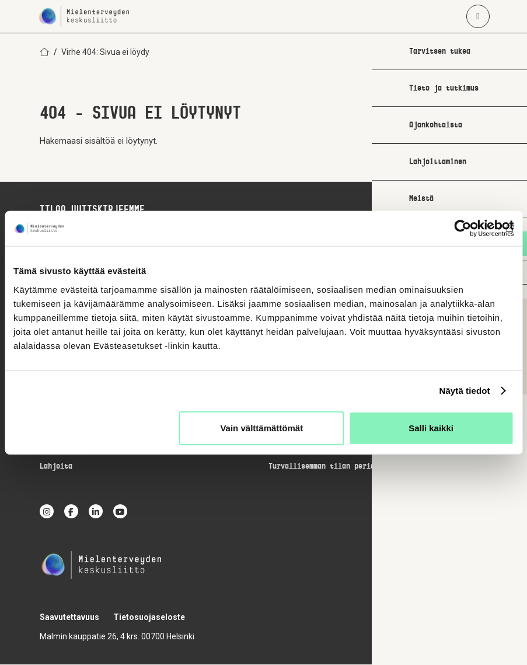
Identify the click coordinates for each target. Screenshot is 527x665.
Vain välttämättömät (261, 427)
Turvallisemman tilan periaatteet (333, 467)
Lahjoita (56, 467)
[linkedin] (96, 512)
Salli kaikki (431, 427)
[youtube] (120, 512)
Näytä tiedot (464, 391)
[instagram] (47, 512)
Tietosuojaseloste (149, 617)
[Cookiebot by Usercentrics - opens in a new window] (462, 228)
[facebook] (71, 512)
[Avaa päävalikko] (478, 16)
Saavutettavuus (69, 617)
